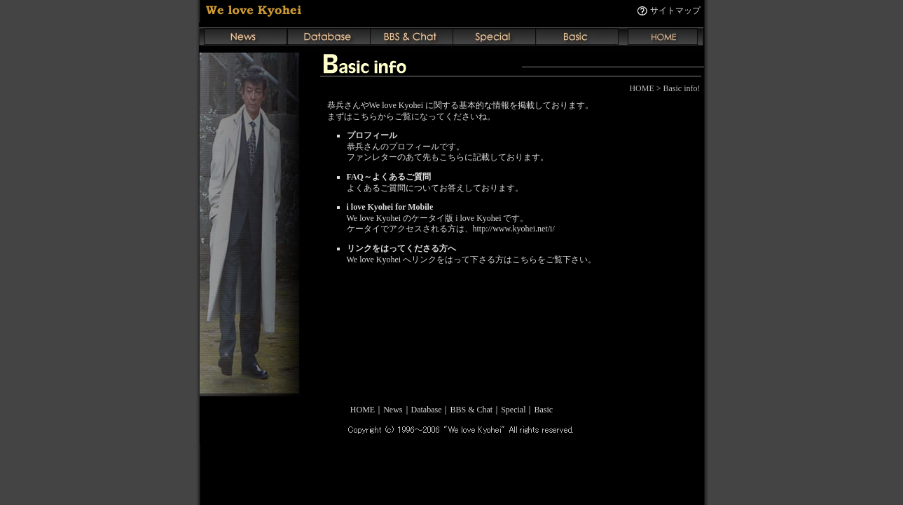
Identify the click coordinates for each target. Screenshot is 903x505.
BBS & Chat (471, 410)
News (392, 410)
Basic (544, 410)
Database (426, 410)
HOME (362, 410)
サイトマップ (675, 10)
